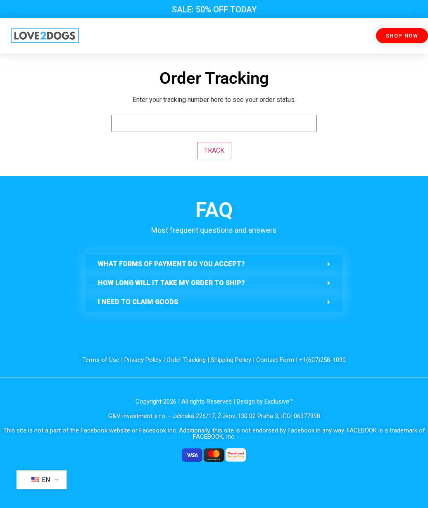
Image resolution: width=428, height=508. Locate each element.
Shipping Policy (231, 360)
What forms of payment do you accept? (171, 264)
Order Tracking (186, 360)
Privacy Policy (143, 360)
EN (40, 480)
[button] (214, 264)
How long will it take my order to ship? (171, 283)
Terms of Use (100, 360)
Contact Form (275, 360)
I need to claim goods (138, 302)
